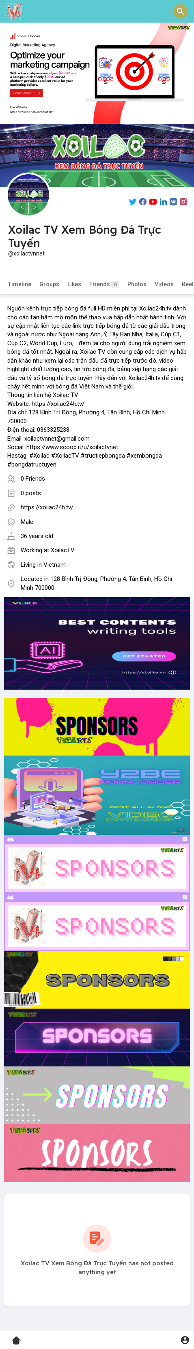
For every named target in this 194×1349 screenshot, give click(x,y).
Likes (74, 284)
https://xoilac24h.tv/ (47, 507)
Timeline (19, 284)
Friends (104, 284)
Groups (49, 284)
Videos (164, 284)
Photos (137, 284)
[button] (180, 11)
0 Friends (33, 478)
